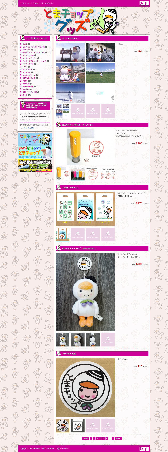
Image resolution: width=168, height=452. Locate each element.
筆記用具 (26, 84)
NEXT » (118, 438)
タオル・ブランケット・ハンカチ (34, 61)
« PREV (85, 438)
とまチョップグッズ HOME (29, 3)
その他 (25, 44)
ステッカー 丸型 (69, 354)
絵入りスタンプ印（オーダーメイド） (77, 125)
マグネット (26, 72)
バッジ (25, 67)
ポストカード (27, 69)
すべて (25, 95)
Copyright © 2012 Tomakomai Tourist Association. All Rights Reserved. (44, 449)
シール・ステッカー (30, 58)
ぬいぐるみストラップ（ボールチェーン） (79, 248)
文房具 (25, 81)
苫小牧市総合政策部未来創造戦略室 (35, 125)
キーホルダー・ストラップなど (34, 52)
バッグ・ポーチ (28, 64)
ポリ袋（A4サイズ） (70, 187)
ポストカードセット (70, 38)
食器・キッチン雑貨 (30, 92)
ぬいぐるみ (26, 50)
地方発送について (29, 78)
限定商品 (26, 89)
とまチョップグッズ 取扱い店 (34, 47)
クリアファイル (28, 55)
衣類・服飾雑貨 (28, 86)
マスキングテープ (29, 75)
